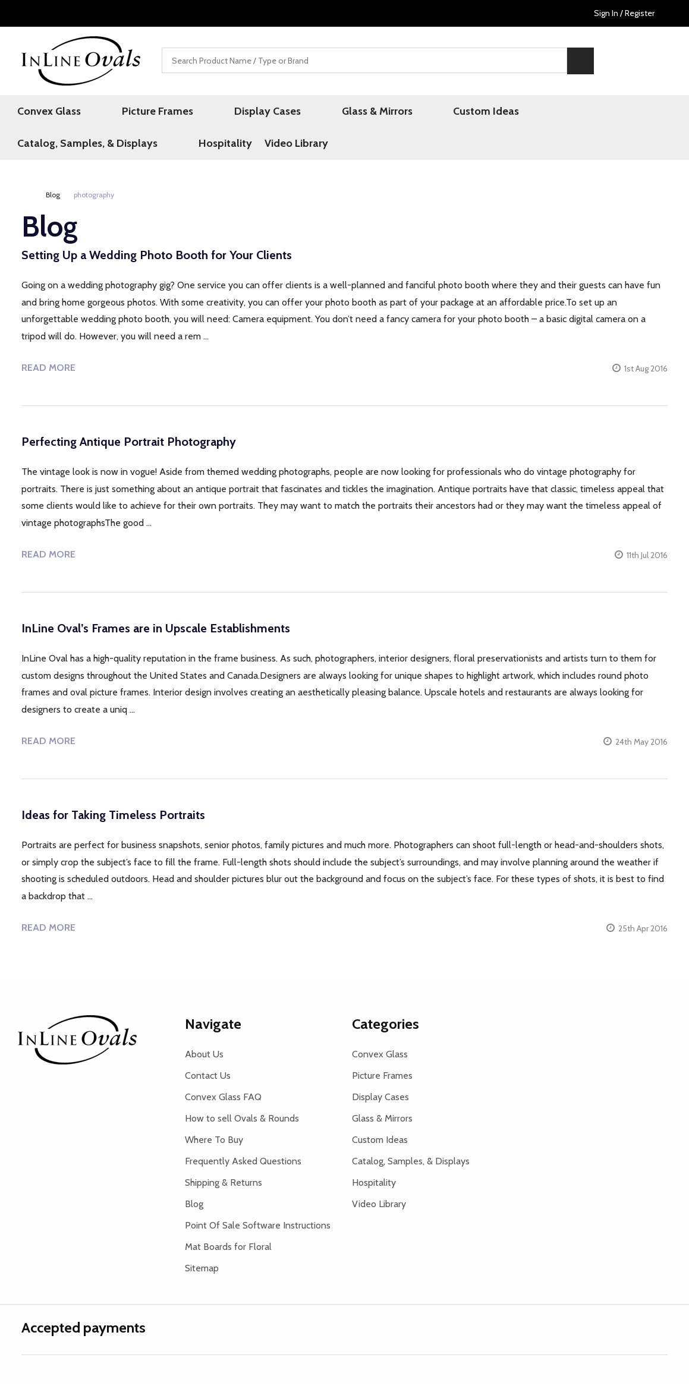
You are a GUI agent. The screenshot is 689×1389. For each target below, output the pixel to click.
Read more (48, 373)
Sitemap (202, 1273)
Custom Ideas (403, 112)
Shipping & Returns (223, 1187)
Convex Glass (53, 112)
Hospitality (638, 112)
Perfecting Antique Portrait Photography (128, 447)
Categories (385, 1029)
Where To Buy (214, 1145)
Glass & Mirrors (315, 112)
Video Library (53, 147)
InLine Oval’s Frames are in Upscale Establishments (155, 633)
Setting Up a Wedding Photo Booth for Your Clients (156, 260)
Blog (194, 1209)
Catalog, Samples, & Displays (522, 112)
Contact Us (208, 1080)
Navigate (213, 1029)
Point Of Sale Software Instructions (258, 1230)
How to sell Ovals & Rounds (242, 1123)
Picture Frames (139, 112)
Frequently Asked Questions (243, 1166)
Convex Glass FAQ (223, 1102)
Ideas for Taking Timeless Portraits (113, 820)
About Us (204, 1059)
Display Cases (227, 112)
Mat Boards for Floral (228, 1252)
